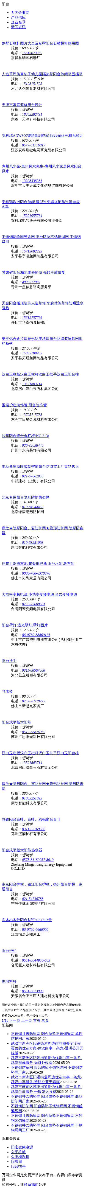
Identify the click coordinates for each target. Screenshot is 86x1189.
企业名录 (18, 22)
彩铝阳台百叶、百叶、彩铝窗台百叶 (31, 819)
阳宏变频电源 (22, 1147)
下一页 (14, 1020)
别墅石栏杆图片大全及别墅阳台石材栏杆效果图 (40, 43)
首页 (36, 1020)
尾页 (45, 1020)
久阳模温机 (20, 1157)
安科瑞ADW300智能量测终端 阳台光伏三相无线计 (42, 135)
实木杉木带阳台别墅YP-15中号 (27, 920)
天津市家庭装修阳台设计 (22, 105)
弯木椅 (7, 691)
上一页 (26, 1020)
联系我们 (31, 1184)
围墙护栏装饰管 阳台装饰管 (24, 405)
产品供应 (18, 17)
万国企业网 (20, 12)
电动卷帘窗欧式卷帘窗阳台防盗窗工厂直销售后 (40, 466)
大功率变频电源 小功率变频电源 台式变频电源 (39, 594)
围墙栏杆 (9, 981)
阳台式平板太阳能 (16, 722)
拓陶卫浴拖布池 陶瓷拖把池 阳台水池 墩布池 (38, 564)
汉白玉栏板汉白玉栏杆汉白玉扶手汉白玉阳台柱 (40, 374)
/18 (5, 1020)
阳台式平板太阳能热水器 (22, 850)
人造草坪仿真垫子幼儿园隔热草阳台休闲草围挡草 (42, 74)
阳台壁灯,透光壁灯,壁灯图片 (25, 625)
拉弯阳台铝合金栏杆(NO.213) (25, 436)
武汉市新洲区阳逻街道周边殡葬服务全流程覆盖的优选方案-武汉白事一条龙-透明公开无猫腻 (47, 1048)
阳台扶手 (9, 661)
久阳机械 (18, 1152)
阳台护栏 (9, 951)
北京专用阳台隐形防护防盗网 (26, 497)
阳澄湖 (16, 1162)
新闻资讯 (18, 27)
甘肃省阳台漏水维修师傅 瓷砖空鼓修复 (33, 272)
